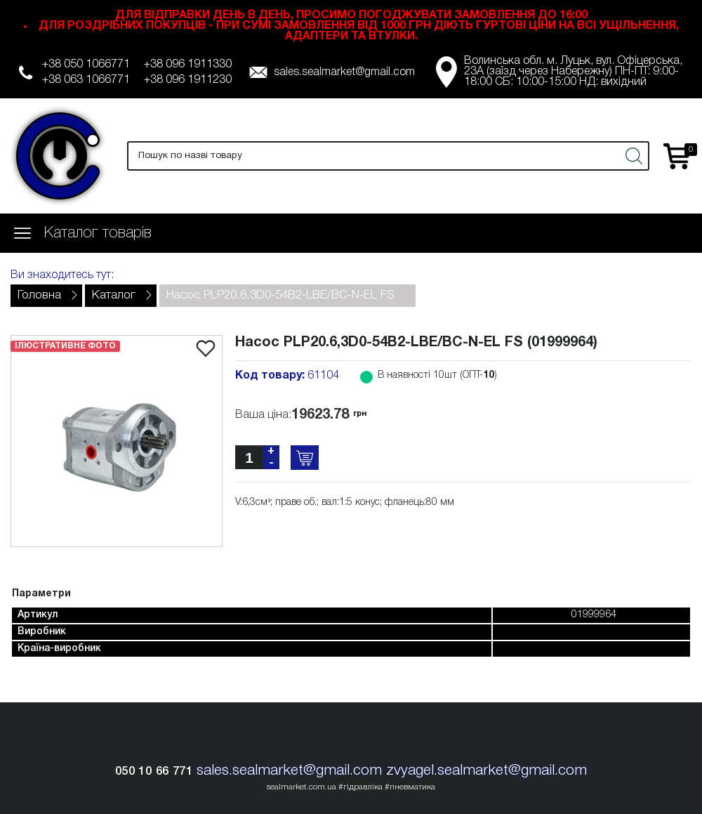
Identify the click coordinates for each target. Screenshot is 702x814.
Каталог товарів (98, 233)
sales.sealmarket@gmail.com (344, 72)
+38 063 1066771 (86, 80)
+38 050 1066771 (86, 64)
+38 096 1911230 (188, 80)
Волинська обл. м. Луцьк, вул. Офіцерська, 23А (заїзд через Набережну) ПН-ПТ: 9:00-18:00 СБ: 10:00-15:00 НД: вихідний (573, 71)
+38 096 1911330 (188, 64)
